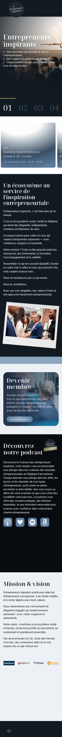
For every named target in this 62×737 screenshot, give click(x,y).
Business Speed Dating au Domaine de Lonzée (21, 154)
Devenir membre (20, 419)
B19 (5, 148)
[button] (8, 105)
